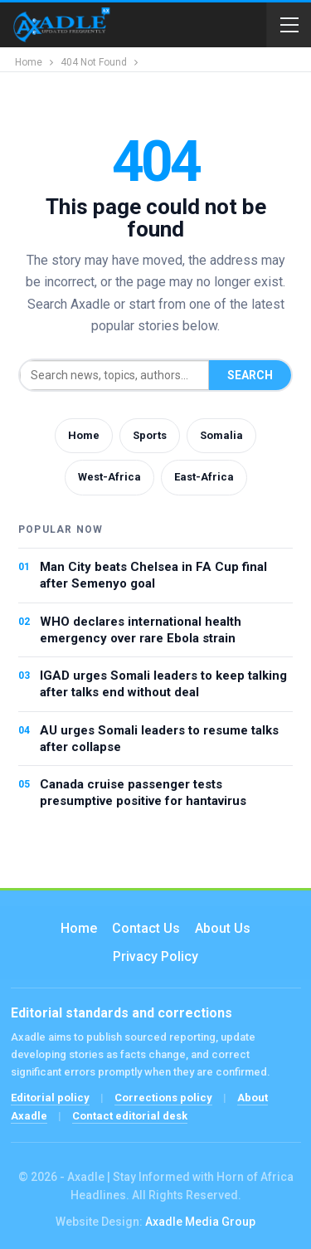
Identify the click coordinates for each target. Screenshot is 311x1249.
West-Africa (109, 477)
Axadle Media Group (200, 1221)
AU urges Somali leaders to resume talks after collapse (159, 738)
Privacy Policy (155, 956)
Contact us (146, 928)
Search (250, 375)
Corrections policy (163, 1097)
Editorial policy (50, 1097)
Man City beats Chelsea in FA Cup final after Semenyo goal (153, 575)
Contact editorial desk (129, 1116)
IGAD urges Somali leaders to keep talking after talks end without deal (163, 684)
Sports (150, 435)
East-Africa (204, 477)
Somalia (221, 435)
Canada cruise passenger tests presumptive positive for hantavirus (143, 792)
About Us (222, 928)
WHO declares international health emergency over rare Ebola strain (140, 630)
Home (84, 435)
